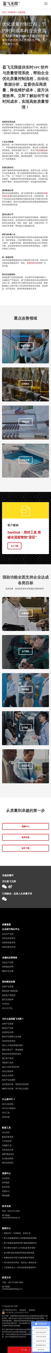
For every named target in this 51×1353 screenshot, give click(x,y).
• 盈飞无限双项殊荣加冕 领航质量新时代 (19, 1243)
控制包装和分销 (8, 947)
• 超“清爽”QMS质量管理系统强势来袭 (18, 1253)
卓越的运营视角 (9, 957)
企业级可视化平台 (10, 929)
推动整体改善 (8, 982)
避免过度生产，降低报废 (12, 1050)
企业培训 (6, 1178)
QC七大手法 (7, 1008)
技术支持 (6, 1187)
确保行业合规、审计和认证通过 (15, 1088)
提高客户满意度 (8, 995)
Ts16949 (5, 1004)
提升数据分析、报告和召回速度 (15, 1084)
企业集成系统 (7, 1158)
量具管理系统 (7, 1163)
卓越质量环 (8, 875)
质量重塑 (6, 924)
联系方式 (6, 1277)
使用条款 (32, 1310)
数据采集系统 (7, 1137)
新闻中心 (6, 1228)
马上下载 (14, 546)
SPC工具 (6, 1113)
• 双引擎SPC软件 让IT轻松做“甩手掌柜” (19, 1248)
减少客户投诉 (7, 1058)
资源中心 (6, 1173)
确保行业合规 (7, 971)
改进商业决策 (7, 1032)
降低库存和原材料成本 (11, 1054)
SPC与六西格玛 (9, 1108)
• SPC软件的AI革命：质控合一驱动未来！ (20, 1262)
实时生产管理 (7, 934)
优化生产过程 (7, 962)
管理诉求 (12, 12)
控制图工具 (7, 1145)
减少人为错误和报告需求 (12, 1045)
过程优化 (21, 12)
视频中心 (25, 826)
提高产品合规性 (8, 1080)
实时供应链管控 (8, 938)
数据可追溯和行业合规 (11, 1036)
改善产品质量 (7, 986)
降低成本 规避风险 (10, 991)
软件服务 (6, 1182)
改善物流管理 (7, 967)
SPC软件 (6, 1132)
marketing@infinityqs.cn (12, 1289)
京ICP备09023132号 (9, 1310)
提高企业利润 (7, 1075)
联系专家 (25, 837)
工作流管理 (7, 1141)
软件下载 (25, 848)
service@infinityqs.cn (11, 1218)
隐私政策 (23, 1310)
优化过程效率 (7, 1071)
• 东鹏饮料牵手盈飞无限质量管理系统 (18, 1258)
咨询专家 (6, 1117)
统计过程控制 (7, 1104)
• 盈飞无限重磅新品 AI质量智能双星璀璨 (19, 1238)
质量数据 (42, 150)
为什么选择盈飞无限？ (13, 1019)
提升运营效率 (7, 999)
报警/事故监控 (8, 1154)
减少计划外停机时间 (10, 1067)
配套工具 (6, 1128)
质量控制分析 (32, 263)
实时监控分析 (7, 1150)
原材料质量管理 (8, 942)
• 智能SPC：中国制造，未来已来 (16, 1233)
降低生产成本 (7, 1028)
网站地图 (6, 1195)
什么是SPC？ (8, 1099)
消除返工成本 (7, 1062)
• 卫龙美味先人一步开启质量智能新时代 (19, 1267)
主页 (4, 12)
